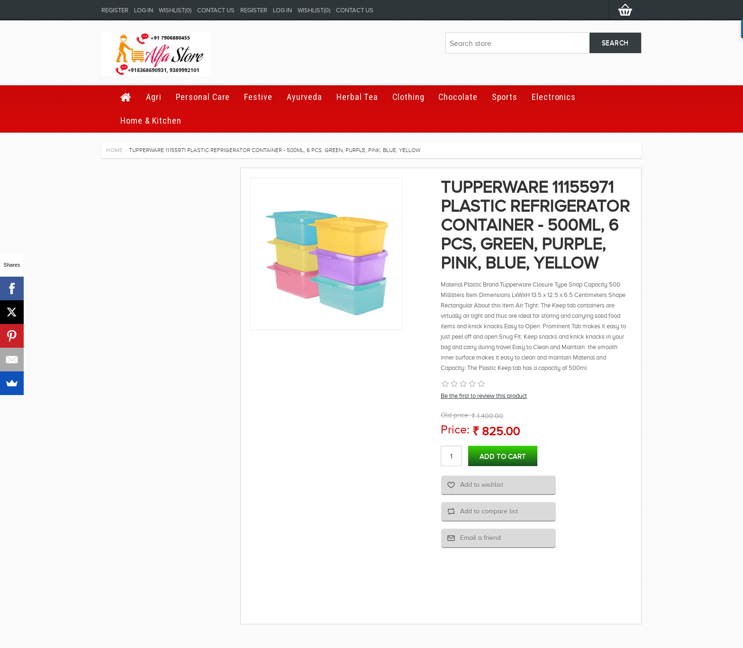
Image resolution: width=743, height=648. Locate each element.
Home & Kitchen (150, 121)
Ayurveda (304, 97)
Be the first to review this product (484, 395)
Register (114, 10)
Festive (258, 97)
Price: (455, 429)
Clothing (408, 97)
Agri (154, 97)
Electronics (554, 97)
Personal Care (203, 97)
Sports (504, 97)
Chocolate (457, 97)
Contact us (216, 10)
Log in (143, 10)
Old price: (455, 415)
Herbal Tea (357, 97)
